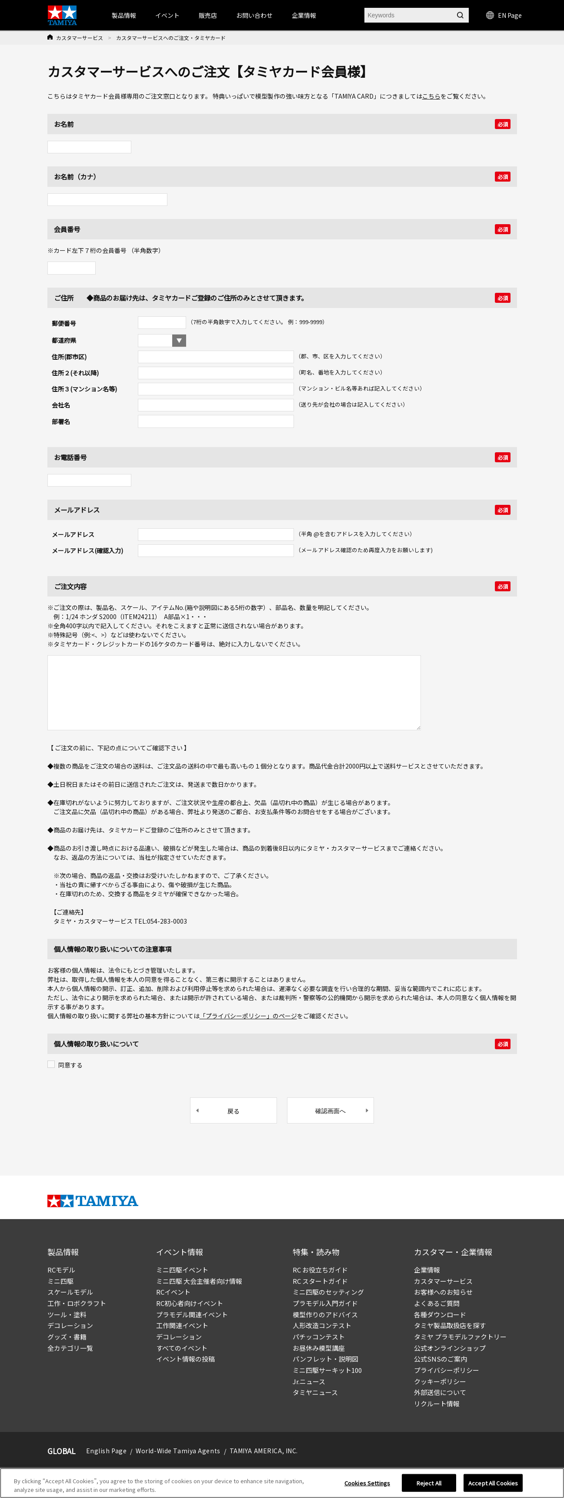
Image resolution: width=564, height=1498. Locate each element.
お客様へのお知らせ (443, 1291)
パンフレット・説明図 (325, 1358)
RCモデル (61, 1269)
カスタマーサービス (79, 37)
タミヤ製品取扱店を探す (450, 1325)
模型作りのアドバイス (325, 1314)
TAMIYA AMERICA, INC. (264, 1450)
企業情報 (427, 1269)
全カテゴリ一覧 (70, 1347)
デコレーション (70, 1325)
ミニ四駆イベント (182, 1269)
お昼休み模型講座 (319, 1347)
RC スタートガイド (320, 1281)
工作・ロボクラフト (76, 1303)
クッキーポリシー (440, 1381)
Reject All (429, 1485)
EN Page (504, 15)
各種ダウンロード (440, 1314)
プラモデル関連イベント (192, 1314)
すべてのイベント (181, 1347)
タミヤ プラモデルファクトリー (460, 1336)
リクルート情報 (437, 1403)
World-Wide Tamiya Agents (178, 1450)
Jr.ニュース (309, 1381)
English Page (106, 1450)
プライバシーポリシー (446, 1370)
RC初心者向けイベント (189, 1303)
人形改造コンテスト (322, 1325)
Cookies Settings (367, 1485)
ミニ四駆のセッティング (328, 1291)
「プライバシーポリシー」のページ (248, 1015)
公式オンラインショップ (450, 1347)
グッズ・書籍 (67, 1336)
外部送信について (440, 1392)
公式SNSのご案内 (440, 1358)
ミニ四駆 (60, 1281)
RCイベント (173, 1291)
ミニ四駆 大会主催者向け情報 (199, 1281)
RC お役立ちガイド (320, 1269)
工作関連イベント (182, 1325)
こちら (431, 96)
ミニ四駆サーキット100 (327, 1370)
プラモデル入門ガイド (325, 1303)
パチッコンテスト (319, 1336)
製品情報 (124, 15)
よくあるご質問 (437, 1303)
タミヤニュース (315, 1392)
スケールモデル (70, 1291)
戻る (233, 1111)
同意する (70, 1065)
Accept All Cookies (493, 1485)
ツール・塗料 (67, 1314)
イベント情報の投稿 (185, 1358)
